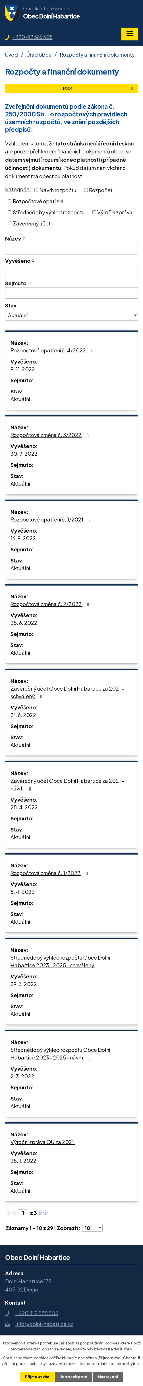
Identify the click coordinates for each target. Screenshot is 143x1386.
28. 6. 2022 (24, 622)
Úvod (11, 55)
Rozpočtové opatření (38, 201)
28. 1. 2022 (23, 1160)
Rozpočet (101, 190)
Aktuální (20, 399)
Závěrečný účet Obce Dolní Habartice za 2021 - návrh (67, 784)
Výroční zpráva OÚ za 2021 (47, 1142)
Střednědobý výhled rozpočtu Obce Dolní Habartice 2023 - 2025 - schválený (60, 961)
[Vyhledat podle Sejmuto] (71, 293)
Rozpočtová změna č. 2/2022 (51, 604)
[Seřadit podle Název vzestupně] (24, 237)
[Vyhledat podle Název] (71, 248)
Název (13, 238)
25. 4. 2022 (24, 807)
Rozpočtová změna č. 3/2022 (51, 435)
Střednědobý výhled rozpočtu (49, 212)
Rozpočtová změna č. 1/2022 (50, 873)
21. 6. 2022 (23, 715)
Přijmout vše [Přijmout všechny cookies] (37, 1376)
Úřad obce (38, 55)
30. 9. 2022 (24, 453)
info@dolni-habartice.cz (44, 1324)
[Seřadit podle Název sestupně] (24, 239)
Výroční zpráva (114, 212)
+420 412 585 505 (33, 37)
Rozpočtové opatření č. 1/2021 (52, 519)
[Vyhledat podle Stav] (71, 315)
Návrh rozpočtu (58, 190)
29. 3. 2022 (24, 984)
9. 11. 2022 (23, 369)
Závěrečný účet (32, 223)
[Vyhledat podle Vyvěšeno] (71, 271)
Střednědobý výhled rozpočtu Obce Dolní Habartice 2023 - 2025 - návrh (60, 1053)
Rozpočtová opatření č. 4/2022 (53, 350)
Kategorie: (18, 189)
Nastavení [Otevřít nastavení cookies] (108, 1376)
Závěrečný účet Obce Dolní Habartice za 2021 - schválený (67, 692)
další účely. (123, 1349)
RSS (99, 88)
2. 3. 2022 (22, 1076)
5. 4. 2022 (23, 891)
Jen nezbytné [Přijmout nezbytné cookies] (73, 1376)
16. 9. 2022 (23, 538)
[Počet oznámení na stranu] (92, 1228)
